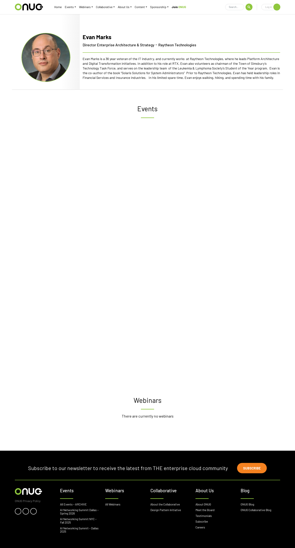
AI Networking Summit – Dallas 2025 (79, 529)
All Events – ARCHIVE (73, 504)
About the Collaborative (165, 504)
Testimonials (203, 516)
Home (58, 7)
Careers (200, 527)
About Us (123, 7)
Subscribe (252, 468)
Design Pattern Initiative (165, 510)
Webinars (85, 7)
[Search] (234, 7)
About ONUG (203, 504)
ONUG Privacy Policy (27, 501)
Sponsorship (158, 7)
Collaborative (104, 7)
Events (69, 7)
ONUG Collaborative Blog (256, 510)
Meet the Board (204, 510)
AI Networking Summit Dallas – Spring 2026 (79, 511)
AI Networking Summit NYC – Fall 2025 (78, 520)
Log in (272, 7)
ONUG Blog (247, 504)
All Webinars (112, 504)
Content (140, 7)
